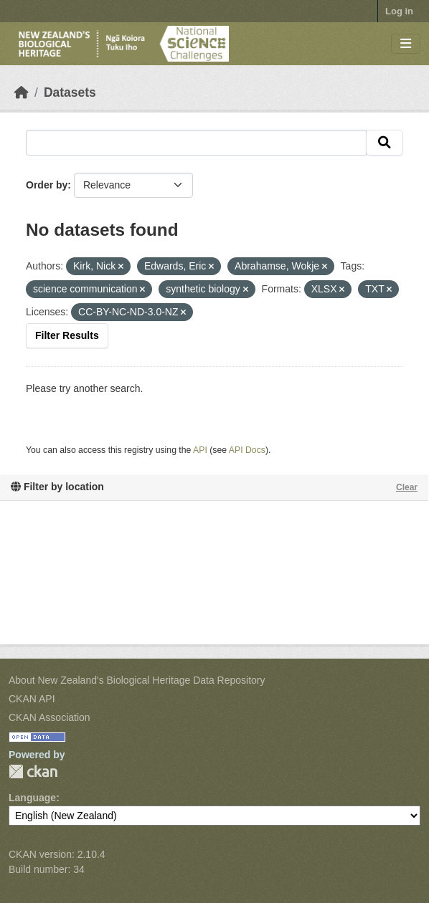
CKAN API (32, 698)
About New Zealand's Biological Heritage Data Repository (137, 680)
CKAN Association (49, 717)
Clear (407, 487)
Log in (399, 11)
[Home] (21, 92)
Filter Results (67, 335)
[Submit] (384, 143)
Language (32, 797)
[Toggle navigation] (405, 44)
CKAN (33, 771)
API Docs (247, 450)
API (200, 450)
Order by (46, 185)
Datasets (70, 92)
